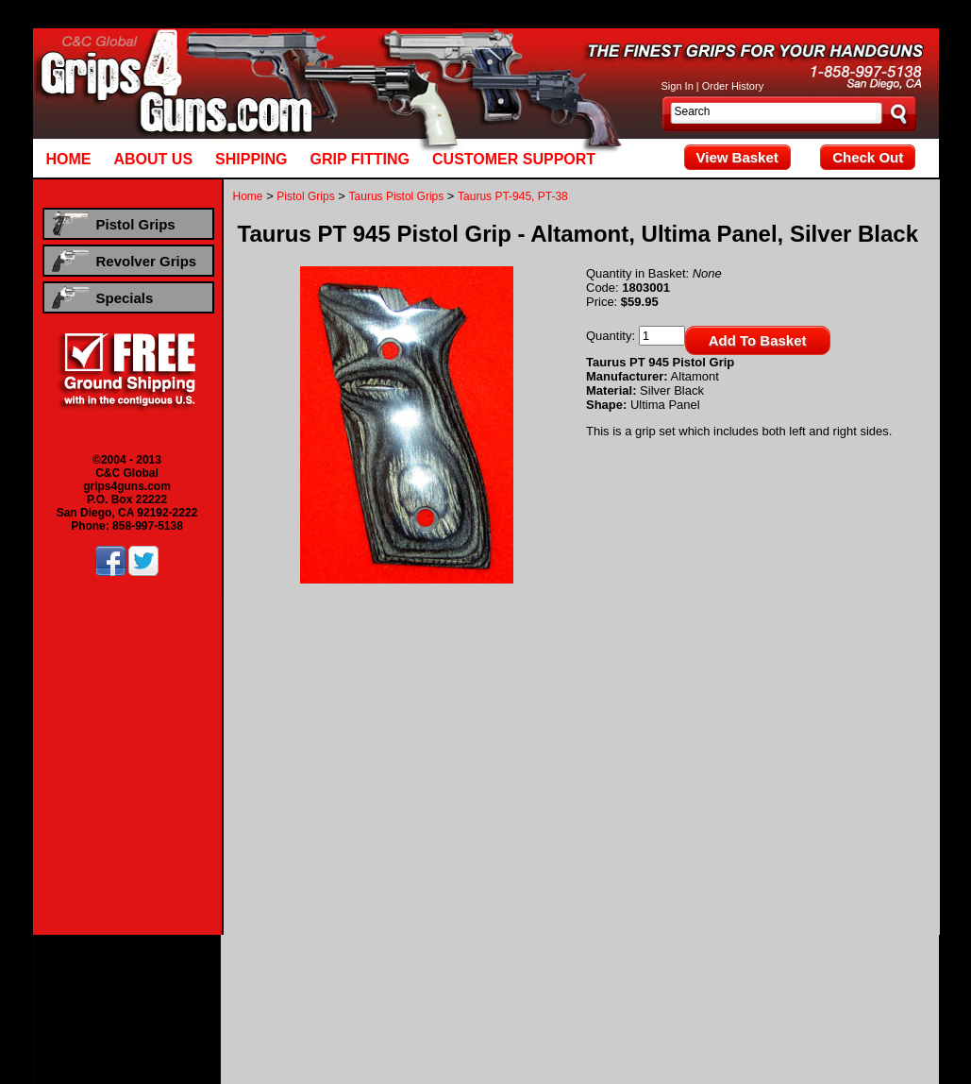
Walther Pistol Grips (598, 990)
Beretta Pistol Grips (155, 977)
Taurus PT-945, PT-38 (513, 196)
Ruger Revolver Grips (570, 1003)
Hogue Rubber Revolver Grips (485, 1017)
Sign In (677, 86)
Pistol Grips (305, 196)
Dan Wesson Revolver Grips (434, 1003)
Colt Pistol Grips (365, 977)
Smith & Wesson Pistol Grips (368, 990)
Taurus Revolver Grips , (864, 1003)
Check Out (867, 157)
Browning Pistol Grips (264, 977)
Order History (732, 86)
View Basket (737, 157)
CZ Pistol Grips (450, 977)
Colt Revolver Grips (305, 1003)
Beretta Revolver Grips (192, 1003)
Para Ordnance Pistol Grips (765, 977)
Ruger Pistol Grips (885, 977)
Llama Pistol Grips (644, 977)
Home (248, 196)
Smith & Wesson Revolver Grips (714, 1003)
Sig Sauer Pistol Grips (234, 990)
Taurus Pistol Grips (396, 196)
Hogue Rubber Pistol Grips (724, 990)
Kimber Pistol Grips (543, 977)
